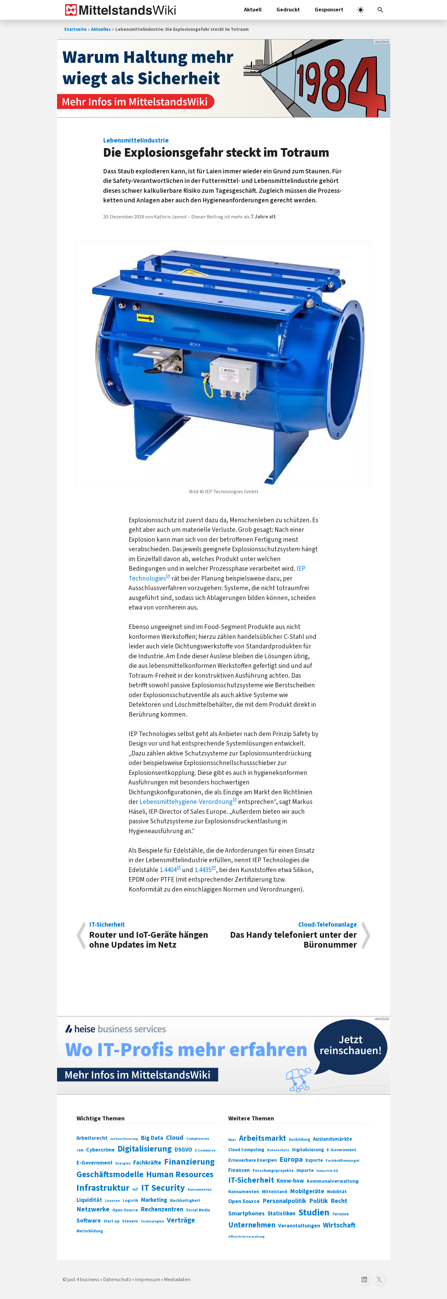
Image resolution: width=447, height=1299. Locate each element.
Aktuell (253, 10)
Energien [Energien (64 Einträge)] (122, 1163)
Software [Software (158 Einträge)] (89, 1220)
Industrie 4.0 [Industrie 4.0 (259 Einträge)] (327, 1170)
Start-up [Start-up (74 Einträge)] (111, 1221)
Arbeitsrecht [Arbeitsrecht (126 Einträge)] (92, 1138)
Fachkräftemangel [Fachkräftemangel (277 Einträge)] (342, 1160)
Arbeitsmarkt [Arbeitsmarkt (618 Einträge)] (262, 1138)
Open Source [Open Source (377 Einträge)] (244, 1201)
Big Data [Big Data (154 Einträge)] (152, 1138)
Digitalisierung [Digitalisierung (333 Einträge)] (308, 1149)
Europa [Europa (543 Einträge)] (291, 1159)
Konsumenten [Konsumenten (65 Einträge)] (200, 1189)
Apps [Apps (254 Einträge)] (232, 1139)
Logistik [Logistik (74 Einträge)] (130, 1200)
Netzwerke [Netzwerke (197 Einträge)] (93, 1209)
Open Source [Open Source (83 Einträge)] (125, 1210)
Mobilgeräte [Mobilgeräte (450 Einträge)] (307, 1191)
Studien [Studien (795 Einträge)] (313, 1212)
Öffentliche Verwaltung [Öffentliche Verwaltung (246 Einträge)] (246, 1236)
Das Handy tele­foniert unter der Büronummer (293, 935)
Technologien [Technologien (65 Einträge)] (152, 1221)
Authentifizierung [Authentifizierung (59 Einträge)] (124, 1138)
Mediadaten (177, 1279)
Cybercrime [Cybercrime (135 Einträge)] (100, 1150)
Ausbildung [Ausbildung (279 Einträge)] (299, 1139)
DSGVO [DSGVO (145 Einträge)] (183, 1150)
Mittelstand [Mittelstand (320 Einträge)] (274, 1192)
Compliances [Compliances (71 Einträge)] (197, 1138)
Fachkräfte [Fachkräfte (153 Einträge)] (147, 1162)
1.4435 (202, 870)
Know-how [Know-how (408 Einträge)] (290, 1181)
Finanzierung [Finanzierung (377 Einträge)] (189, 1162)
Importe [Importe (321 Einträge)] (305, 1170)
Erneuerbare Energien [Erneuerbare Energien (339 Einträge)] (252, 1160)
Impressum (147, 1279)
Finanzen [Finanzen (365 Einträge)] (239, 1170)
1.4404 (167, 870)
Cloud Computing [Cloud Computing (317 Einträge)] (246, 1150)
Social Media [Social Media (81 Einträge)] (198, 1210)
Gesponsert (329, 10)
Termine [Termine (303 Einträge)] (340, 1214)
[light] (360, 10)
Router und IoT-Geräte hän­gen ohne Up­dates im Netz (153, 935)
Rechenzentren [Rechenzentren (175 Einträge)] (162, 1209)
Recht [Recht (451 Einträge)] (339, 1201)
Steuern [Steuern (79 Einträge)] (130, 1221)
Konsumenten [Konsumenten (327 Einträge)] (243, 1191)
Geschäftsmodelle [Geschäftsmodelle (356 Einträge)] (110, 1175)
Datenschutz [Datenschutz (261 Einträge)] (278, 1150)
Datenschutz (117, 1279)
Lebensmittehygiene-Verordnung (186, 801)
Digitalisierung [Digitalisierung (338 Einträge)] (145, 1149)
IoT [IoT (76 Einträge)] (135, 1189)
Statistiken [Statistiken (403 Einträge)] (281, 1214)
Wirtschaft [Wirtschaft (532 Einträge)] (339, 1225)
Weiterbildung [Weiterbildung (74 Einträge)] (90, 1231)
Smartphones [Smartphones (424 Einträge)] (246, 1213)
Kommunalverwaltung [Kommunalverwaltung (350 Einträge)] (333, 1181)
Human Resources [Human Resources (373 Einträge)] (179, 1175)
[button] (380, 10)
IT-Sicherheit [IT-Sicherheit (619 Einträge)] (251, 1180)
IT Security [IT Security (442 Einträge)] (163, 1187)
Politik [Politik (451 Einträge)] (318, 1201)
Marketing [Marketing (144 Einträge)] (154, 1200)
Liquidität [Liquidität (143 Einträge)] (89, 1200)
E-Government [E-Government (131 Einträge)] (95, 1163)
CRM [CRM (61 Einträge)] (80, 1150)
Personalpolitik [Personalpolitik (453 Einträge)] (284, 1201)
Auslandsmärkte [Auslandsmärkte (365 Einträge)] (332, 1139)
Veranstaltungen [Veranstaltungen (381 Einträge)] (299, 1226)
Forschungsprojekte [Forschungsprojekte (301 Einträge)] (273, 1171)
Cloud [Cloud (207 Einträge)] (175, 1138)
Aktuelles (101, 29)
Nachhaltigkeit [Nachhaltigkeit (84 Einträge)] (185, 1201)
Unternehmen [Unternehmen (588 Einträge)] (251, 1225)
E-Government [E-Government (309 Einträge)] (341, 1150)
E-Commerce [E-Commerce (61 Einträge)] (205, 1150)
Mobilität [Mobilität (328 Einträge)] (337, 1191)
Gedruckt (288, 10)
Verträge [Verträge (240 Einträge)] (181, 1220)
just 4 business (83, 1279)
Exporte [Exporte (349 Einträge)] (314, 1160)
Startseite (75, 29)
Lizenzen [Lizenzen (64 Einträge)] (112, 1200)
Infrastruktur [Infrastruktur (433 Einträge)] (103, 1187)
